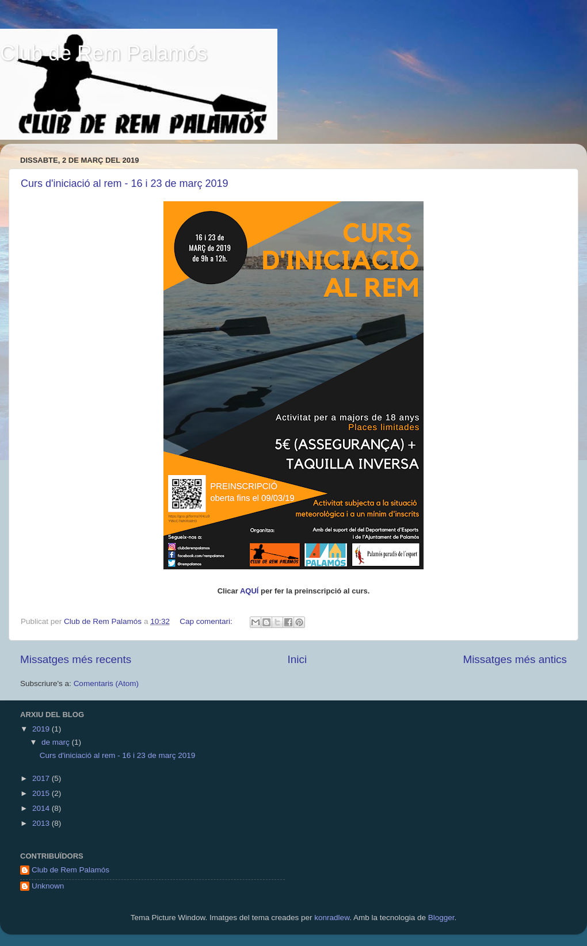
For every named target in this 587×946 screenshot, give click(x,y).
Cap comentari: (207, 621)
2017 (42, 778)
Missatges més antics (515, 659)
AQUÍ (249, 591)
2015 (42, 793)
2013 (42, 823)
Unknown (48, 886)
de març (56, 742)
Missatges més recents (75, 659)
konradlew (331, 917)
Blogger (441, 917)
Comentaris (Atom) (106, 683)
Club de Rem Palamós (103, 53)
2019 (42, 729)
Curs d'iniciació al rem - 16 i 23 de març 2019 (124, 183)
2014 (42, 808)
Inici (297, 659)
